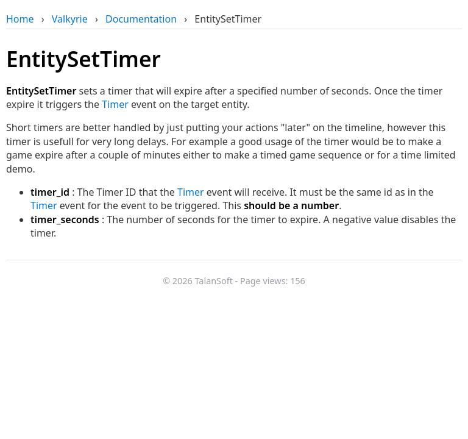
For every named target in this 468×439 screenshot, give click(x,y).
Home (20, 19)
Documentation (141, 19)
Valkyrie (70, 19)
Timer (115, 104)
